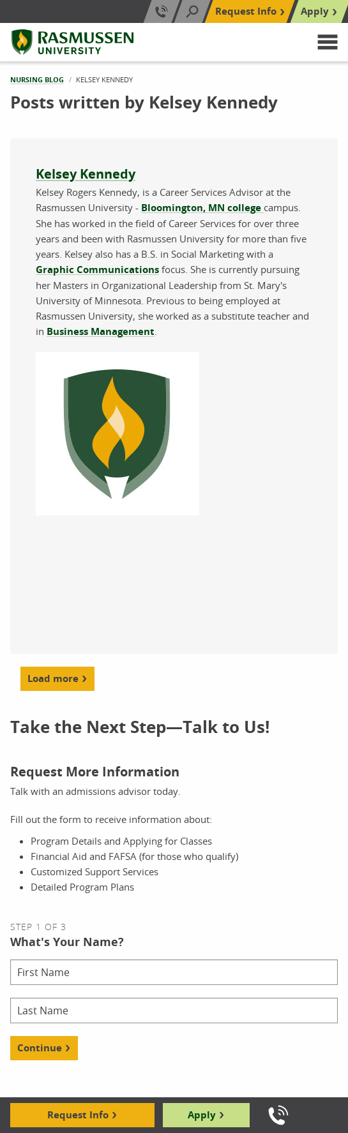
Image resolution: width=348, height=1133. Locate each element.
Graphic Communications (97, 269)
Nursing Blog (37, 79)
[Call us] (278, 1115)
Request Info (78, 1115)
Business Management (101, 331)
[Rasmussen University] (72, 42)
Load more (53, 678)
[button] (327, 42)
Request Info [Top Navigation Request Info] (245, 11)
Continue (39, 1048)
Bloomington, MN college (202, 207)
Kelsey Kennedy (85, 173)
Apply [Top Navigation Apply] (315, 11)
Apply (202, 1115)
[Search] (192, 11)
